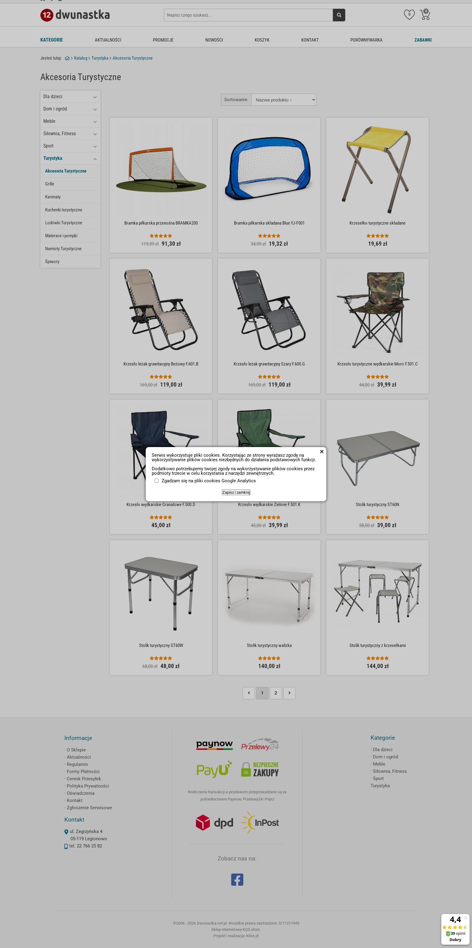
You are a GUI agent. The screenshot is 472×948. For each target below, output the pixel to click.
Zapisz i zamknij (236, 492)
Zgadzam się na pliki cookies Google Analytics (209, 480)
